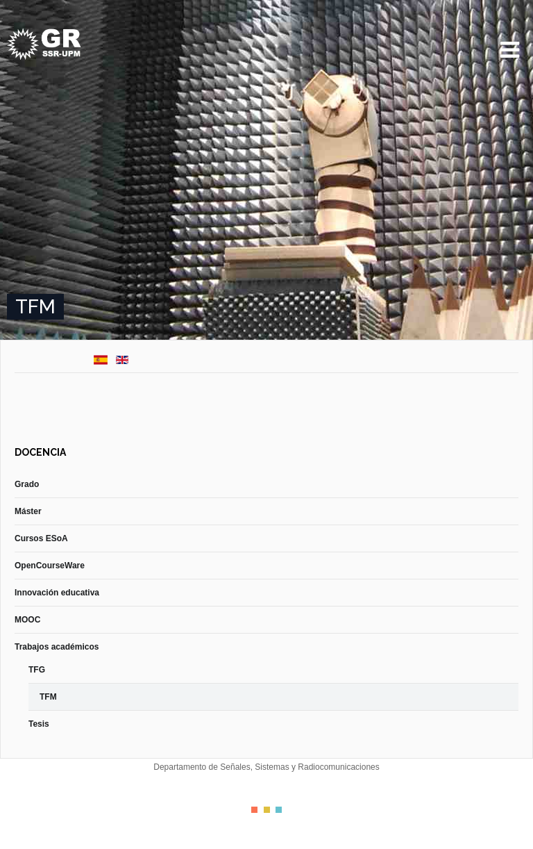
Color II (267, 810)
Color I (254, 810)
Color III (279, 810)
